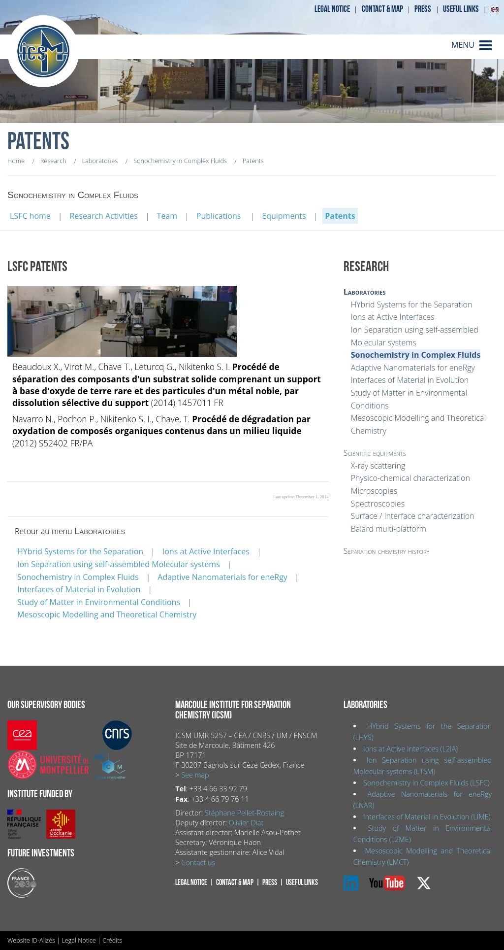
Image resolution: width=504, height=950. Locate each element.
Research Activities (104, 215)
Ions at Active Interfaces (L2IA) (410, 748)
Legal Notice (78, 940)
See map (195, 775)
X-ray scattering (378, 465)
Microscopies (374, 490)
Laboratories (365, 291)
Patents (340, 215)
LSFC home (30, 215)
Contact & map (382, 9)
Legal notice (332, 9)
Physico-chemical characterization (410, 478)
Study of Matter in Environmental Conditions (98, 602)
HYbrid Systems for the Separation (80, 551)
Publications (219, 215)
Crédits (112, 940)
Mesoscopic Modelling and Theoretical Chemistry (106, 614)
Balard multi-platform (388, 528)
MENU (462, 44)
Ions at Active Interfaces (206, 551)
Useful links (461, 9)
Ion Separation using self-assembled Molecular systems (118, 564)
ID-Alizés (43, 940)
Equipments (284, 215)
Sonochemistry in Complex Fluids (78, 577)
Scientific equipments (375, 452)
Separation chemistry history (387, 550)
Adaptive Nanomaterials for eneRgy (222, 577)
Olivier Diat (246, 822)
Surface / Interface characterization (412, 515)
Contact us (198, 862)
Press (422, 9)
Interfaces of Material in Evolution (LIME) (426, 816)
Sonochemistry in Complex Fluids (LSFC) (426, 782)
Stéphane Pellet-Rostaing (244, 812)
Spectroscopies (378, 503)
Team (167, 215)
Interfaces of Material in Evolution (79, 589)
